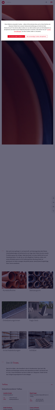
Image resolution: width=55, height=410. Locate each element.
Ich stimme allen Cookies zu (16, 36)
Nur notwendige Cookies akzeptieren (36, 36)
